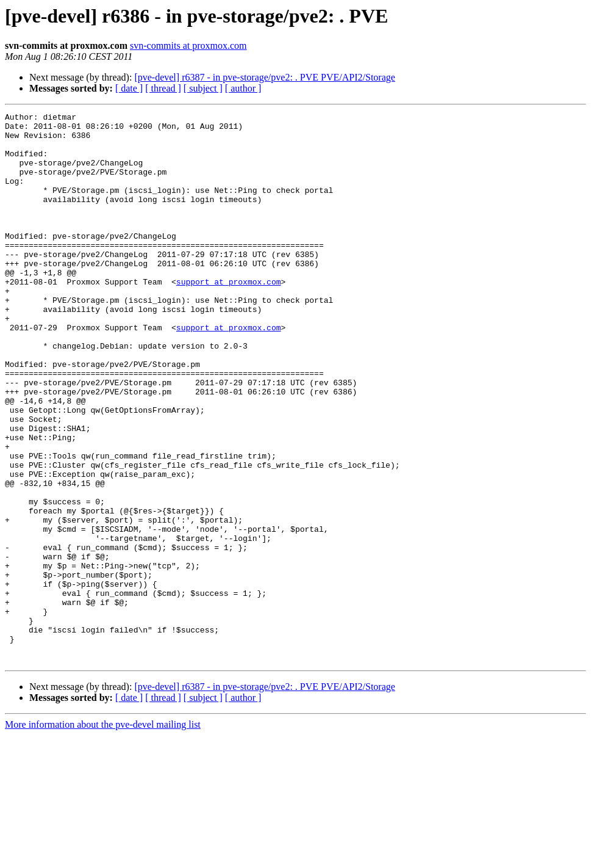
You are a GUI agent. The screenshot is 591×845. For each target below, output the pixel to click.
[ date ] (129, 88)
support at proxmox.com (228, 316)
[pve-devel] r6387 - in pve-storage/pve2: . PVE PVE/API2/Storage (264, 77)
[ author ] (243, 88)
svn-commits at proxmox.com (188, 45)
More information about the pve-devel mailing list (103, 834)
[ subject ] (203, 88)
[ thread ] (163, 88)
